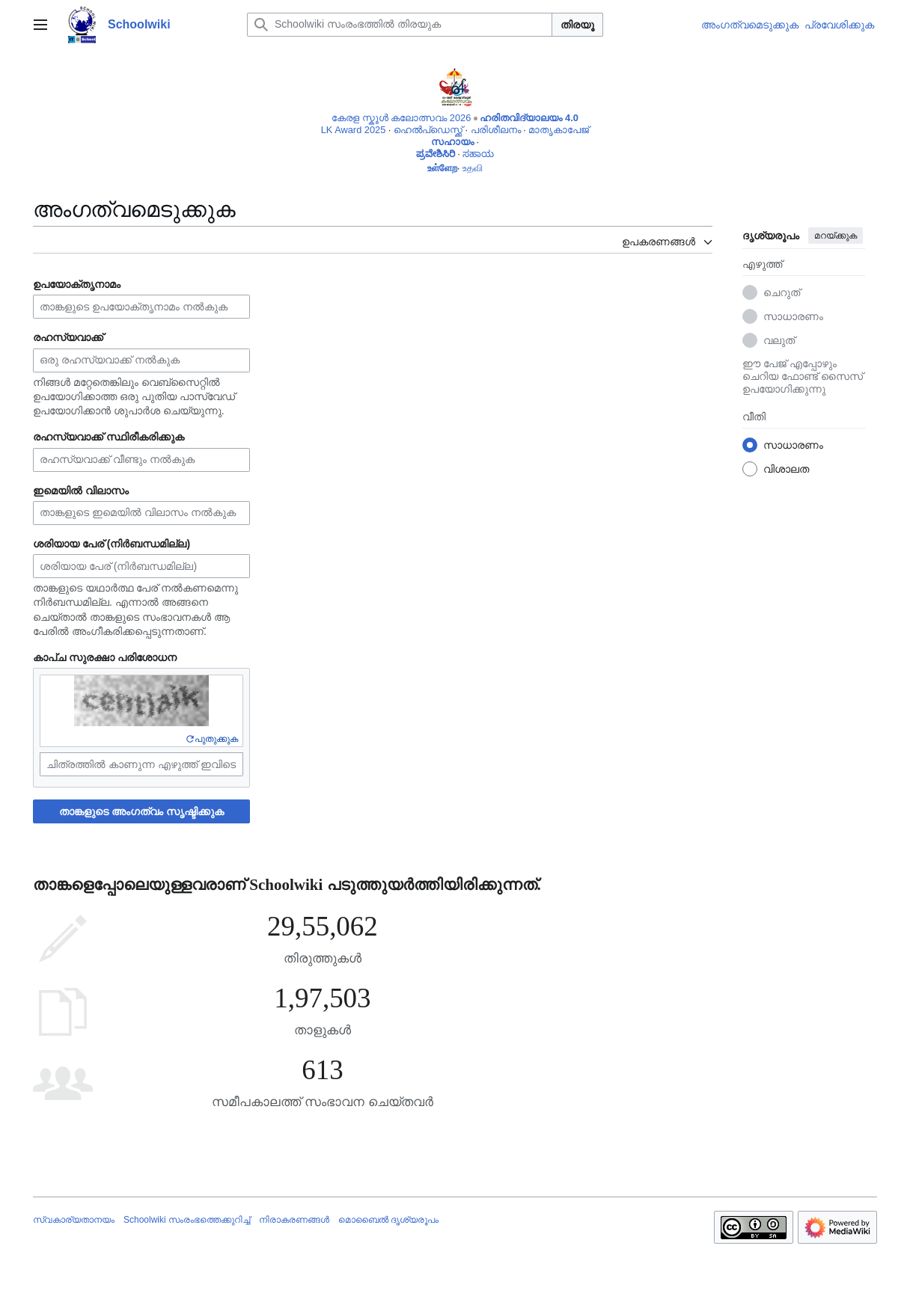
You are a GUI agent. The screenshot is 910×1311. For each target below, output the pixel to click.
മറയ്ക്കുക (835, 235)
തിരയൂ (577, 25)
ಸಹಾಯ (478, 153)
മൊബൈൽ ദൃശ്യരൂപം (388, 1220)
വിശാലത (786, 469)
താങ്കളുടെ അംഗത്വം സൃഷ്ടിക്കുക (141, 811)
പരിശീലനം (496, 129)
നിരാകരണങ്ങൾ (294, 1220)
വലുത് (779, 340)
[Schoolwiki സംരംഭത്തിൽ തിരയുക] (399, 25)
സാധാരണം (793, 316)
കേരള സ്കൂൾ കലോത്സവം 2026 (401, 117)
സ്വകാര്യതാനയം (73, 1220)
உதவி (472, 168)
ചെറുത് (781, 292)
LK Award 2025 (353, 129)
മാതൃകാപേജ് (558, 129)
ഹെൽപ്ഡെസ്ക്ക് (428, 129)
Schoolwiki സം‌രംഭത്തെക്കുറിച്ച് (186, 1220)
